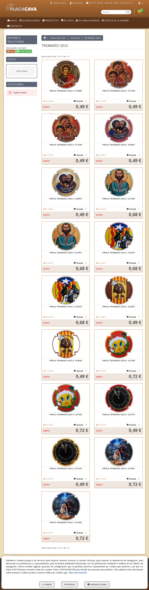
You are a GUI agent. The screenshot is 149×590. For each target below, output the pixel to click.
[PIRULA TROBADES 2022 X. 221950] (119, 182)
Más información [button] (78, 572)
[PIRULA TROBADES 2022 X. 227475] (66, 452)
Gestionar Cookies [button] (97, 584)
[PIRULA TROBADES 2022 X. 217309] (66, 128)
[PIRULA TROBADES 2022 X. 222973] (119, 236)
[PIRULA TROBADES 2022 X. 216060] (66, 74)
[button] (21, 7)
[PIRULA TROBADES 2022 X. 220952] (119, 128)
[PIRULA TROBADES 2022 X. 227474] (119, 398)
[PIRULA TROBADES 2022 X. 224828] (66, 344)
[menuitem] (58, 3)
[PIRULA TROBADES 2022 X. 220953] (66, 182)
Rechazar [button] (69, 584)
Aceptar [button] (47, 584)
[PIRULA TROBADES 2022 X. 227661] (119, 452)
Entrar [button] (11, 51)
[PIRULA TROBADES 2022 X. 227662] (66, 506)
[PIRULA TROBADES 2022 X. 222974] (66, 290)
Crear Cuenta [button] (24, 51)
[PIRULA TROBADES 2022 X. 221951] (66, 236)
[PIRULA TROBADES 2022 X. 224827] (119, 290)
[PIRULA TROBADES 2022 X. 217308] (119, 74)
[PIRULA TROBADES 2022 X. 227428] (119, 344)
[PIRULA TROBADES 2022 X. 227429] (66, 398)
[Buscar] (128, 12)
